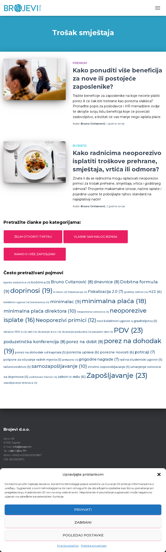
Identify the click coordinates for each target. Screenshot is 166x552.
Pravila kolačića (68, 545)
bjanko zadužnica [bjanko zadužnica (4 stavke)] (17, 282)
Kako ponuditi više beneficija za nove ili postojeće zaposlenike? (117, 78)
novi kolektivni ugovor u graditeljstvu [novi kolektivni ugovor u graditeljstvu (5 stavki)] (127, 321)
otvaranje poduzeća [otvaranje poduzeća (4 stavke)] (77, 331)
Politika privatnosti (94, 545)
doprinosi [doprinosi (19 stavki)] (31, 291)
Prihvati (83, 509)
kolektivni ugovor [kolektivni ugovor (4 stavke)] (16, 302)
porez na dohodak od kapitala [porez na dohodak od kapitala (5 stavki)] (40, 352)
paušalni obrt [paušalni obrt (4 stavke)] (102, 331)
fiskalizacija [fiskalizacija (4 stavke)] (77, 292)
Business (79, 145)
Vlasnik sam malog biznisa (95, 236)
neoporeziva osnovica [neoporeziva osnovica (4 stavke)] (93, 311)
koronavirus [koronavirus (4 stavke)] (39, 302)
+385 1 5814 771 (17, 451)
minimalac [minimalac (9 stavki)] (65, 301)
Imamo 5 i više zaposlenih (34, 254)
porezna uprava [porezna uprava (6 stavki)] (82, 352)
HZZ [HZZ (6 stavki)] (155, 292)
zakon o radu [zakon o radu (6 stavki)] (72, 377)
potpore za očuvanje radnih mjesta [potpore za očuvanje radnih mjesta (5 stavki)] (32, 359)
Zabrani (83, 522)
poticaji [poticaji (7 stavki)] (145, 352)
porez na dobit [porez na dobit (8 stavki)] (84, 341)
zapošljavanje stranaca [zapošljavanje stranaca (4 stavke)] (20, 382)
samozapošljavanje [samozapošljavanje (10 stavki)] (59, 366)
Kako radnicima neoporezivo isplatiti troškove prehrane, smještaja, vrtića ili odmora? (117, 161)
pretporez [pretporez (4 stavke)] (70, 359)
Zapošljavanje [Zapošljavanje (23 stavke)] (117, 375)
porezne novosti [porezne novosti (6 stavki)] (117, 352)
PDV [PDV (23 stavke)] (128, 330)
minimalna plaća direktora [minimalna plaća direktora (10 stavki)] (39, 311)
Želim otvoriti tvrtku (33, 236)
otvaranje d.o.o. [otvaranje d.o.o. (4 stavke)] (49, 331)
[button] (159, 474)
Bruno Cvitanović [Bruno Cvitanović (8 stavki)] (72, 281)
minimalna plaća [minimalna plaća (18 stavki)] (114, 301)
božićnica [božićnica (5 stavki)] (40, 282)
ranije (115, 123)
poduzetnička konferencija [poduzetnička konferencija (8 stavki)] (34, 341)
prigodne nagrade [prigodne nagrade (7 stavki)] (99, 359)
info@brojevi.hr (22, 446)
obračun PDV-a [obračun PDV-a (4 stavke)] (15, 331)
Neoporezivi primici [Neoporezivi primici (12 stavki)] (66, 320)
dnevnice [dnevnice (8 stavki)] (106, 281)
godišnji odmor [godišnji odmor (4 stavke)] (136, 292)
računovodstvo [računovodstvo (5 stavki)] (17, 367)
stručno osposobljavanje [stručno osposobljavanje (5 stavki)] (109, 367)
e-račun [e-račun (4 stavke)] (60, 292)
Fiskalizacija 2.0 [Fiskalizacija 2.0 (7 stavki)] (105, 291)
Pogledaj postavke (83, 535)
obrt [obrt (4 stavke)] (32, 331)
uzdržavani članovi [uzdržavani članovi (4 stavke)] (43, 377)
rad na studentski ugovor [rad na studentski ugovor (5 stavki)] (141, 359)
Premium (80, 63)
